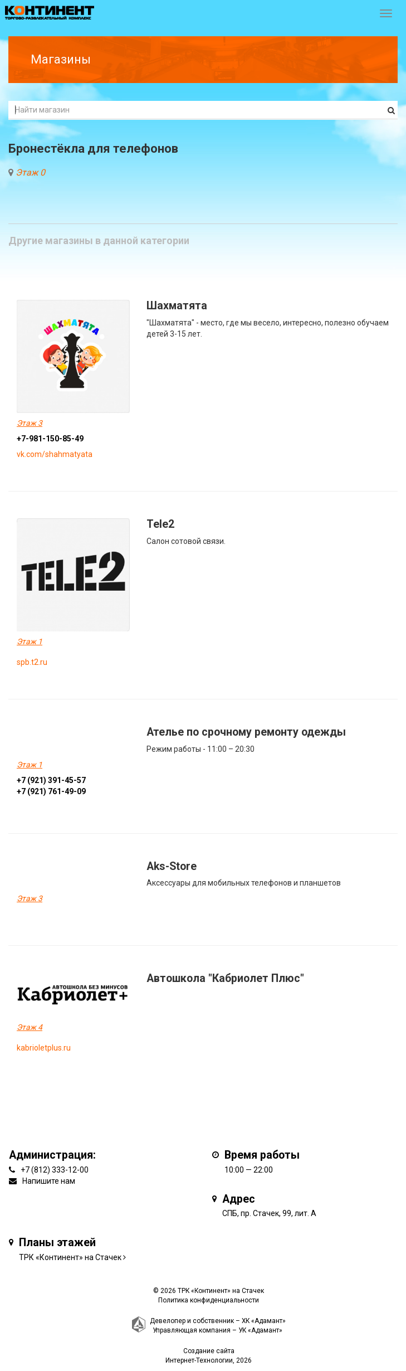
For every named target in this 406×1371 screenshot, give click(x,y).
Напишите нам (48, 1180)
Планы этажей (57, 1242)
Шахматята (176, 305)
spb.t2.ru (32, 662)
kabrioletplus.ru (44, 1047)
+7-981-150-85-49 (50, 438)
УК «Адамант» (260, 1330)
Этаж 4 (29, 1027)
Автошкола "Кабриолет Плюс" (225, 978)
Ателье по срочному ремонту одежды (246, 732)
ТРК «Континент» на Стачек (70, 1257)
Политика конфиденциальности (208, 1300)
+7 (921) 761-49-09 (51, 791)
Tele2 (160, 524)
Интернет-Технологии (199, 1360)
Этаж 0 (30, 172)
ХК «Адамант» (264, 1321)
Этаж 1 (29, 641)
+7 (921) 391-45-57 (51, 780)
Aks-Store (171, 866)
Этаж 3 (29, 423)
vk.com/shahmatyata (54, 454)
